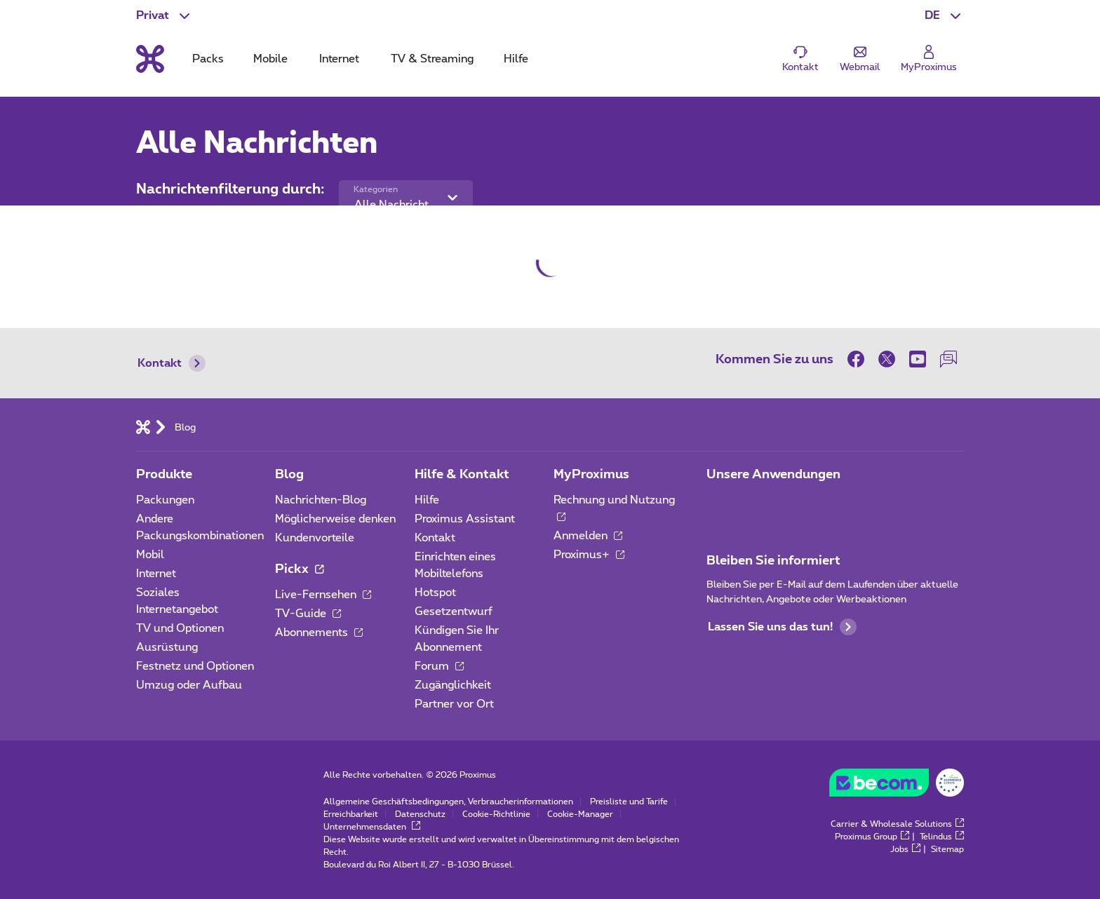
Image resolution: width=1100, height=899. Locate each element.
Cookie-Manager (580, 814)
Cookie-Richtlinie (496, 814)
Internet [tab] (339, 59)
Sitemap (947, 849)
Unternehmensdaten (371, 827)
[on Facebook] (859, 359)
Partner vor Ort (454, 704)
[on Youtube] (917, 359)
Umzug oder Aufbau (189, 685)
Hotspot (435, 592)
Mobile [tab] (270, 59)
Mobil (150, 554)
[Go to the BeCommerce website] (896, 786)
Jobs (905, 849)
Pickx (299, 569)
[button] (944, 15)
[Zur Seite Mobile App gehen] (719, 504)
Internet (156, 573)
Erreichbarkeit (350, 814)
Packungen (165, 500)
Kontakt (172, 363)
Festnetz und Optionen (195, 666)
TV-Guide (308, 613)
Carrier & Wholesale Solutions (897, 824)
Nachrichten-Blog (320, 500)
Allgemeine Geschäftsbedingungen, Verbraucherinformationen (448, 801)
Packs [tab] (208, 59)
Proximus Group (872, 836)
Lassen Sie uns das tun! (782, 627)
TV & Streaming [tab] (432, 59)
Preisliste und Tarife (629, 801)
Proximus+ (589, 554)
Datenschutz (420, 814)
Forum (439, 666)
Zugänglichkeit (453, 685)
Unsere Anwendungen (773, 474)
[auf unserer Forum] (948, 359)
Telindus (942, 836)
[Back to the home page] (150, 58)
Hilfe (427, 500)
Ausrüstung (167, 647)
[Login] (929, 59)
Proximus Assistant (465, 519)
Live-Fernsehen (323, 594)
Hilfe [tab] (516, 59)
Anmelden (588, 535)
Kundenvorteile (314, 537)
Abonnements (319, 632)
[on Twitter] (886, 359)
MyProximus (591, 474)
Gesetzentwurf (453, 611)
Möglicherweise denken (335, 519)
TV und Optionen (180, 628)
